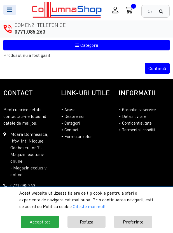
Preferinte (133, 222)
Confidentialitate (137, 122)
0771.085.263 (30, 32)
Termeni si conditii (138, 129)
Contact (71, 129)
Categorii (86, 45)
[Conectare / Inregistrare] (115, 10)
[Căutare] (163, 11)
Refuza (86, 222)
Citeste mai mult (89, 206)
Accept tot (40, 222)
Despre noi (74, 116)
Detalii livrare (134, 116)
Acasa (70, 109)
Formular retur (78, 136)
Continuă (157, 68)
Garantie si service (139, 109)
